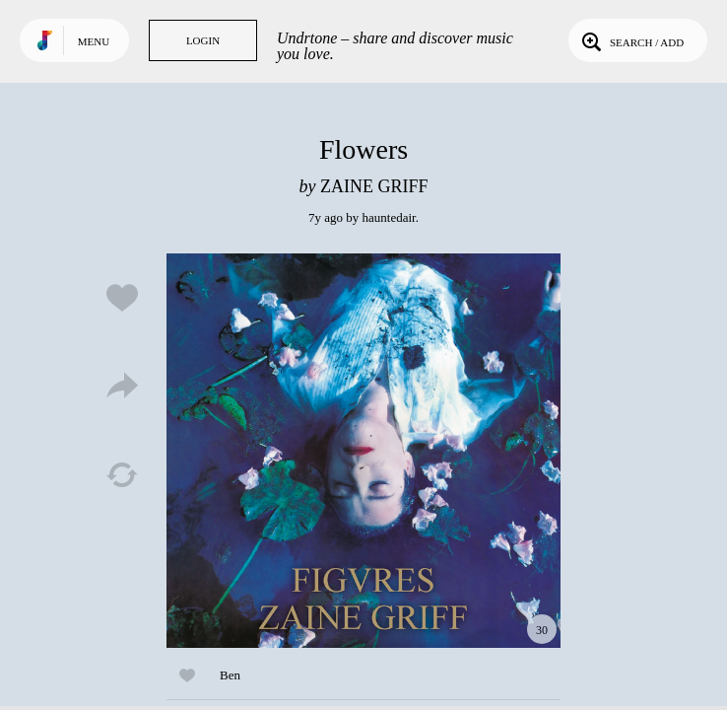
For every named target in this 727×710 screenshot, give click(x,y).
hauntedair (389, 217)
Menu (93, 41)
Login (203, 40)
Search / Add (631, 40)
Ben (230, 675)
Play (363, 450)
